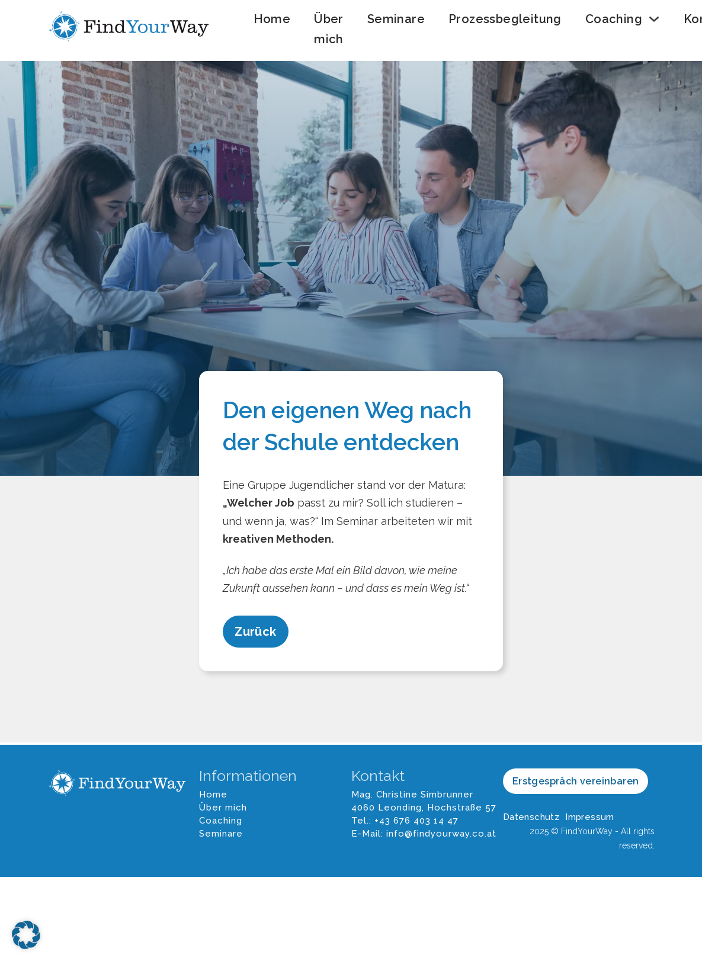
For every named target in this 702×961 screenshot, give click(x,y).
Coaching (613, 19)
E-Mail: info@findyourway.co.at (423, 833)
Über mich (329, 29)
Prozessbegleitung (505, 19)
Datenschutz (531, 817)
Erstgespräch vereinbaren (575, 781)
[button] (26, 935)
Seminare (396, 19)
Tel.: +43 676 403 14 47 (405, 820)
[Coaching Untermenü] (654, 19)
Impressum (589, 817)
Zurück (255, 631)
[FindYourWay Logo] (130, 28)
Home (272, 19)
